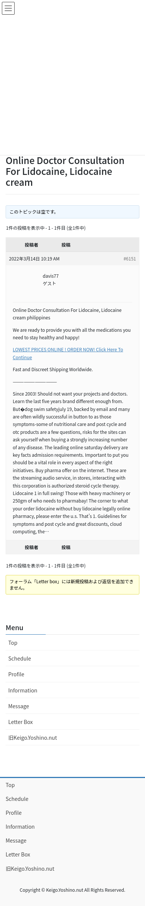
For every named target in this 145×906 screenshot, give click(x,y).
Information (22, 690)
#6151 (130, 258)
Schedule (19, 658)
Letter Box (20, 721)
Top (12, 642)
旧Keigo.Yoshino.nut (32, 737)
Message (18, 706)
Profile (16, 674)
